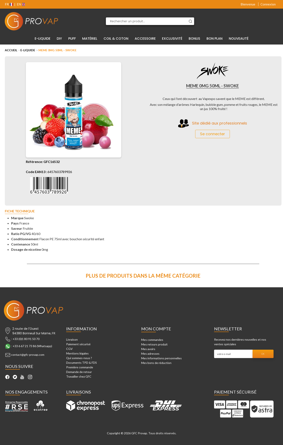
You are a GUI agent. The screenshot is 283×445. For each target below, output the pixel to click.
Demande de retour (79, 372)
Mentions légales (77, 353)
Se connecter (212, 134)
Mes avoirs (148, 349)
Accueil (11, 50)
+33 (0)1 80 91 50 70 (26, 339)
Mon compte (156, 328)
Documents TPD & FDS (81, 362)
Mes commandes (152, 339)
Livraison (72, 339)
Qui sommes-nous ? (79, 358)
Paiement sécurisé (78, 344)
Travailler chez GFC (78, 376)
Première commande (79, 367)
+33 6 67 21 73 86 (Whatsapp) (32, 346)
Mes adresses (150, 353)
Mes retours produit (154, 344)
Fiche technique (20, 211)
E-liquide (27, 50)
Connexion (268, 4)
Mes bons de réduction (156, 363)
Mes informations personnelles (161, 358)
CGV (69, 348)
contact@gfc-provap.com (27, 354)
